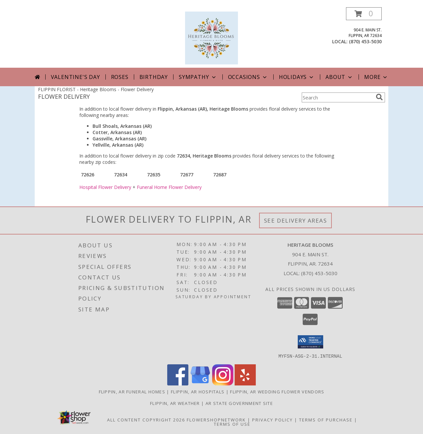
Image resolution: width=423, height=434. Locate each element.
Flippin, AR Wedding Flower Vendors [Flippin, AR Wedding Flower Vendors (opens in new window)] (277, 391)
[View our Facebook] (177, 383)
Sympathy (198, 77)
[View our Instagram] (222, 383)
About (339, 77)
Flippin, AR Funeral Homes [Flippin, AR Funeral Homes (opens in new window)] (132, 391)
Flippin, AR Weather (175, 403)
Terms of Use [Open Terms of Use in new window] (232, 424)
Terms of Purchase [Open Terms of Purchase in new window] (326, 419)
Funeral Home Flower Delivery (169, 187)
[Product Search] (337, 97)
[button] (364, 13)
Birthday (153, 77)
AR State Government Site (239, 403)
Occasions (248, 77)
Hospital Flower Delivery (105, 187)
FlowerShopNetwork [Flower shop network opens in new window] (216, 419)
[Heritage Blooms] (211, 37)
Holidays (297, 77)
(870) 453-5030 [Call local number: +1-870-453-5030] (365, 41)
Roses (120, 77)
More (376, 77)
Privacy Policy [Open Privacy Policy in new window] (272, 419)
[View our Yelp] (245, 383)
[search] (379, 97)
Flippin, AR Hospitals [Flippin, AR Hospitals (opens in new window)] (197, 391)
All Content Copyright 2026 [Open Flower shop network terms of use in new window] (146, 419)
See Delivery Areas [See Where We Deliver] (295, 220)
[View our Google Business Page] (200, 383)
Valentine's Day (75, 77)
